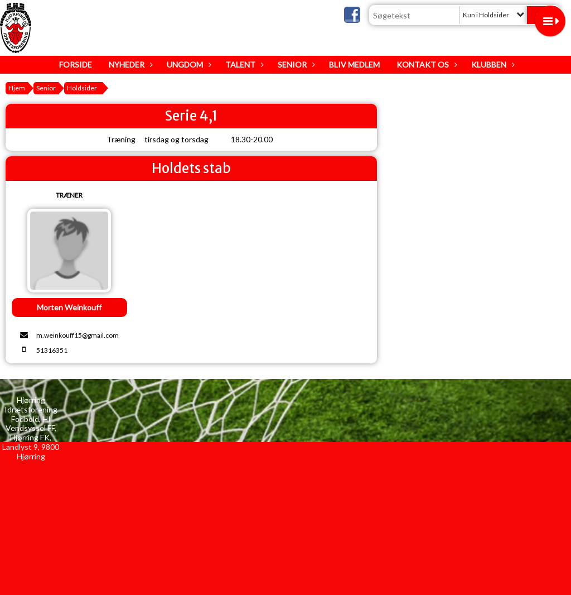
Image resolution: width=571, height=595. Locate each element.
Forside (75, 64)
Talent (243, 64)
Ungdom (188, 64)
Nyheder (129, 64)
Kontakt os (425, 64)
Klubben (491, 64)
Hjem (16, 88)
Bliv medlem (354, 64)
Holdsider (82, 88)
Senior (295, 64)
